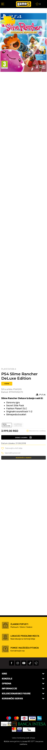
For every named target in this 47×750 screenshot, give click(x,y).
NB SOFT (31, 741)
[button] (11, 448)
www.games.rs (16, 741)
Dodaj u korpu (21, 437)
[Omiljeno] (38, 4)
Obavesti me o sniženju (37, 431)
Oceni (6, 384)
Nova (7, 425)
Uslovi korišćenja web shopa (23, 738)
